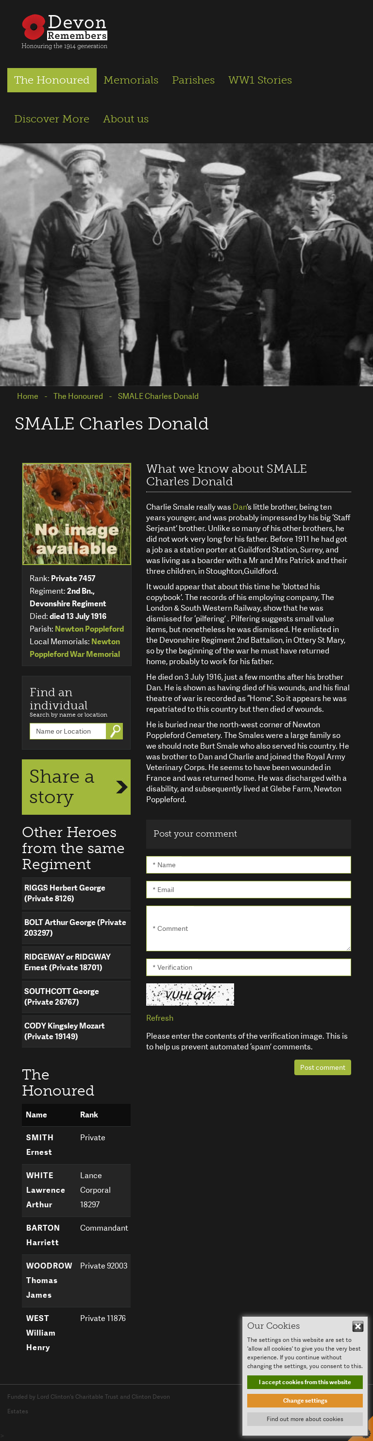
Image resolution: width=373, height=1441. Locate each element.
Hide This (358, 1326)
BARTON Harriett (43, 1235)
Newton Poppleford (89, 629)
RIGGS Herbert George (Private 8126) (64, 893)
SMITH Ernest (40, 1144)
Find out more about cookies (305, 1419)
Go (116, 731)
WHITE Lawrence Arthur (46, 1190)
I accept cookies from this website (305, 1382)
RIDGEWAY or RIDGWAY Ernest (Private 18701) (67, 962)
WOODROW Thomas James (49, 1280)
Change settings (305, 1401)
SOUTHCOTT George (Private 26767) (61, 996)
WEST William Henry (41, 1333)
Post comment (322, 1067)
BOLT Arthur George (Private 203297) (75, 927)
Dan (240, 507)
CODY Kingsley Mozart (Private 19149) (64, 1031)
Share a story (62, 786)
